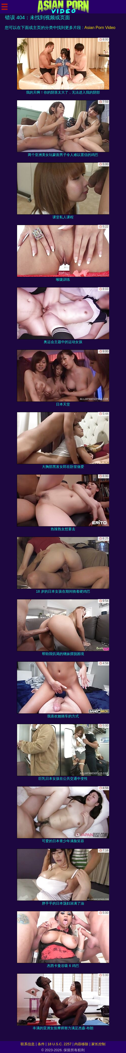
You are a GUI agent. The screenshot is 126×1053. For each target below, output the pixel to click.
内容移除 (81, 1044)
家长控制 (98, 1044)
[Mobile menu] (5, 7)
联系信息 (28, 1044)
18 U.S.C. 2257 (59, 1044)
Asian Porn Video (99, 27)
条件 (41, 1044)
